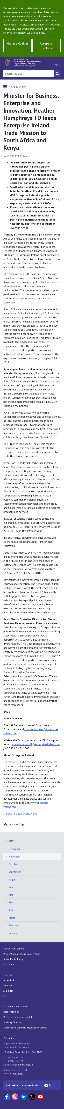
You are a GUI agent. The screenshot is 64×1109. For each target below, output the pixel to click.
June (11, 894)
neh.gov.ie (18, 1073)
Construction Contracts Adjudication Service (25, 1027)
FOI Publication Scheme (15, 1006)
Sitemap (7, 985)
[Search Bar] (28, 73)
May (11, 902)
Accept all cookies (46, 45)
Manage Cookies (18, 43)
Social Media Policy (13, 959)
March (12, 917)
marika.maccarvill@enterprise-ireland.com (36, 744)
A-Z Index (8, 990)
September (15, 872)
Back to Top (16, 824)
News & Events (18, 86)
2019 (12, 841)
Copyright (8, 974)
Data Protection (11, 1011)
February (13, 925)
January (13, 933)
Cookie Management (13, 948)
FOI (5, 996)
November (14, 856)
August (13, 879)
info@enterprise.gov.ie (21, 1064)
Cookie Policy (29, 28)
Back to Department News (21, 813)
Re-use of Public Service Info (18, 1017)
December (14, 849)
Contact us (9, 1038)
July (11, 887)
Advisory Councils (12, 1022)
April (11, 910)
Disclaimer (8, 964)
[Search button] (57, 73)
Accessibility (9, 980)
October (13, 864)
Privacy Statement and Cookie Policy (21, 953)
